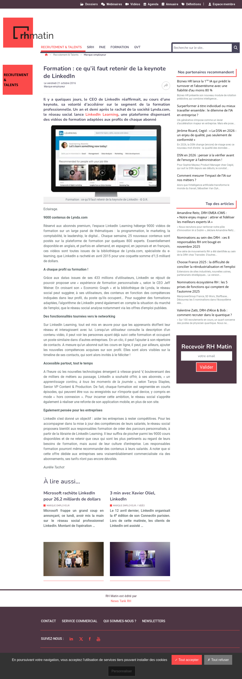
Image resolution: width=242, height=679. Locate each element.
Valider (206, 367)
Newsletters (153, 621)
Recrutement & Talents (66, 54)
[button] (63, 46)
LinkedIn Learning (101, 114)
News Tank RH (121, 601)
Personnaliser (122, 671)
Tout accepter (187, 660)
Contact (48, 621)
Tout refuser (218, 660)
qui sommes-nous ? (119, 621)
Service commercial (79, 621)
